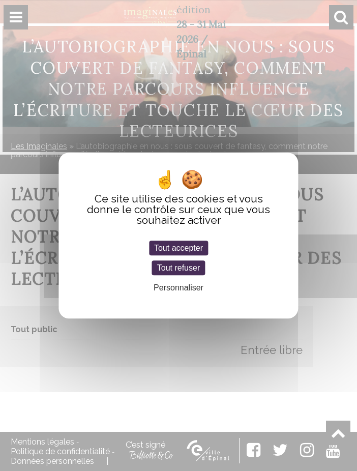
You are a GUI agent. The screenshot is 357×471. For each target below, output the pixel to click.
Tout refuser (178, 267)
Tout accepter (178, 248)
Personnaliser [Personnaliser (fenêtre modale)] (178, 288)
